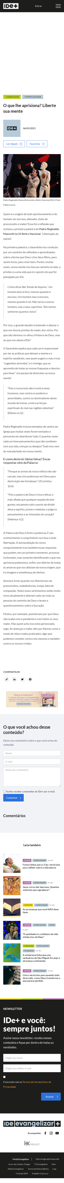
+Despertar (28, 905)
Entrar (38, 5)
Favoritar (35, 143)
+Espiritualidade (39, 860)
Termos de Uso (31, 1081)
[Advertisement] (32, 52)
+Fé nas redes (29, 951)
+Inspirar (27, 860)
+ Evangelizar (12, 97)
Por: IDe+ (50, 860)
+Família (52, 925)
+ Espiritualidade (32, 97)
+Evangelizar (28, 946)
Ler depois (12, 143)
